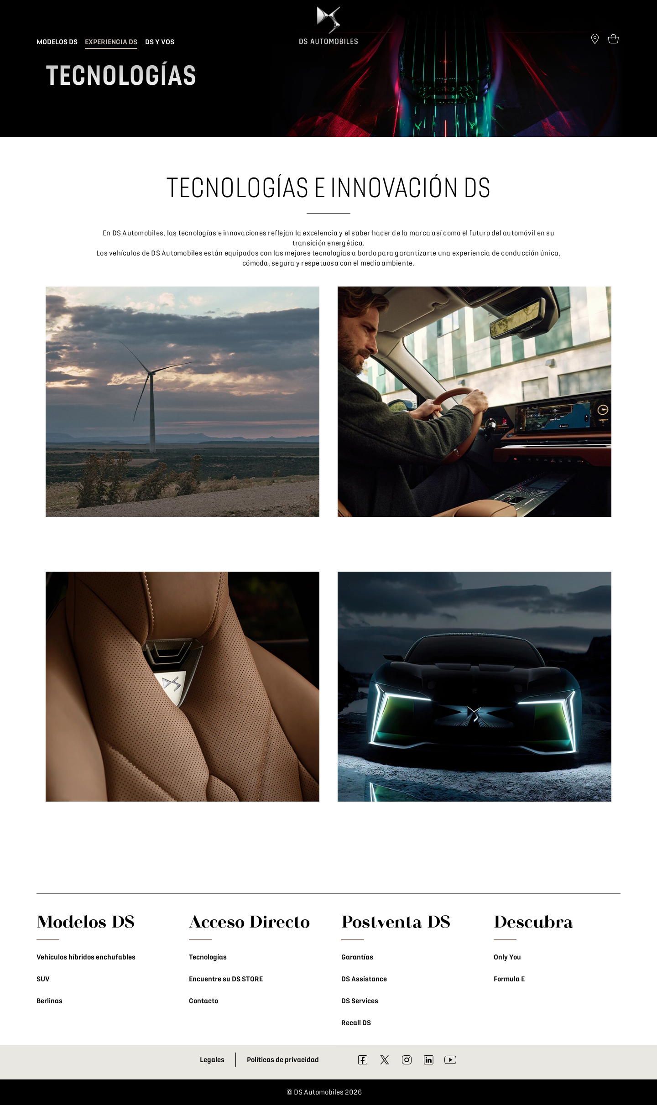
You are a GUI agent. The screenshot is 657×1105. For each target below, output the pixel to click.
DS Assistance (364, 979)
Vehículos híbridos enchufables (86, 957)
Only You (507, 957)
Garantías (357, 957)
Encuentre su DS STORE (226, 979)
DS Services (359, 1001)
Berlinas (49, 1001)
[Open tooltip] (613, 38)
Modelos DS (85, 921)
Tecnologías (208, 957)
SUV (43, 979)
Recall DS (356, 1023)
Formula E (509, 979)
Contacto (203, 1001)
